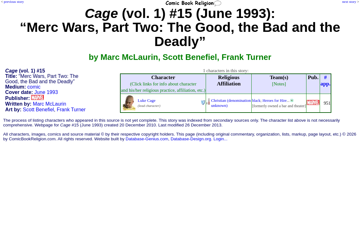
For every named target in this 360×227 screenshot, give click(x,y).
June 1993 (46, 92)
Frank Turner (71, 109)
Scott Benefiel (38, 109)
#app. (325, 80)
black (256, 100)
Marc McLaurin (49, 104)
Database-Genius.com (147, 139)
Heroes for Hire (274, 100)
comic (34, 87)
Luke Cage (146, 100)
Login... (221, 139)
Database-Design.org (191, 139)
